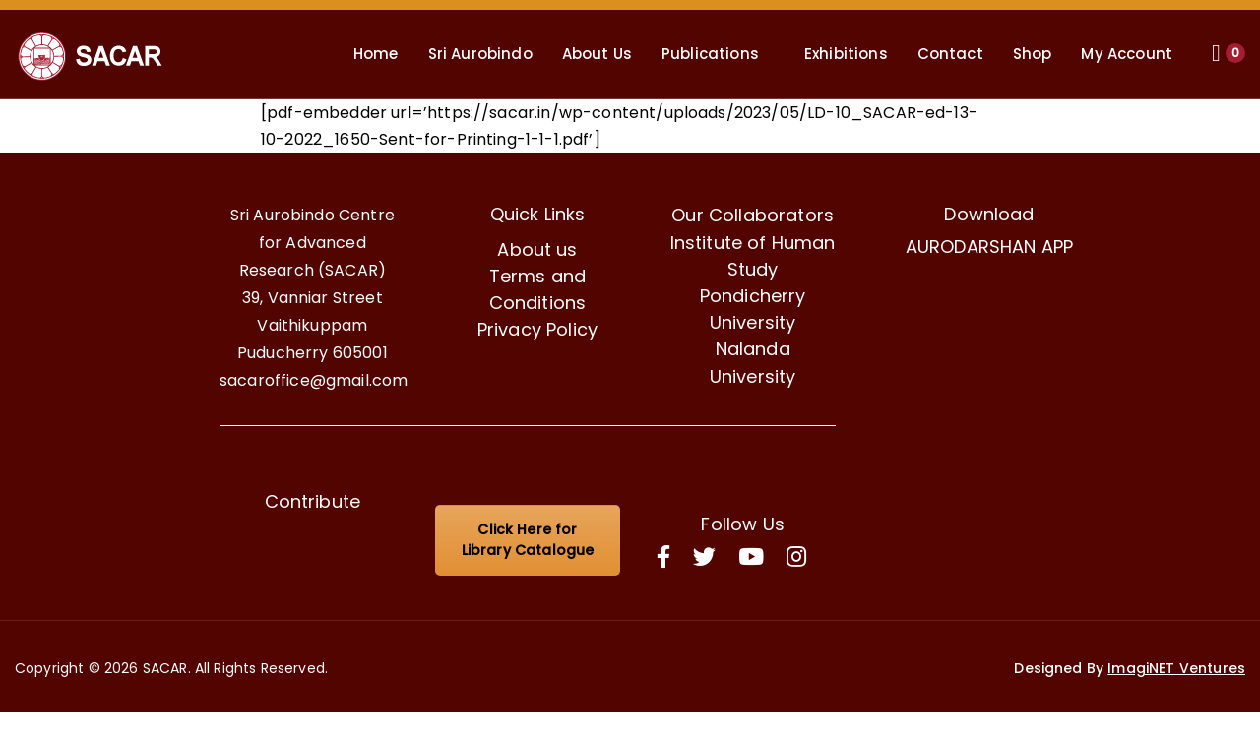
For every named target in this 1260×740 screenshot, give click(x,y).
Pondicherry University (753, 309)
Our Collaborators (752, 215)
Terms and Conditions (538, 289)
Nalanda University (753, 362)
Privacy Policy (537, 329)
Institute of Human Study (753, 255)
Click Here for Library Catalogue (528, 540)
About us (537, 249)
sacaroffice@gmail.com (314, 380)
